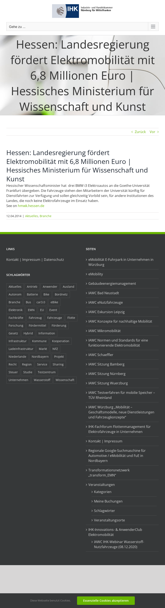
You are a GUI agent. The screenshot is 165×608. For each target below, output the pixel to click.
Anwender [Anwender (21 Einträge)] (50, 287)
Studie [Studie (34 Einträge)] (27, 372)
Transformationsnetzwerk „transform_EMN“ (109, 472)
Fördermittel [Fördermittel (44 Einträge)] (37, 325)
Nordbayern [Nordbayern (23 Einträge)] (40, 357)
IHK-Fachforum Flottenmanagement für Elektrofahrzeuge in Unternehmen (119, 429)
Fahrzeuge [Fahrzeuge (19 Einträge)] (54, 318)
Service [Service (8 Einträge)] (42, 364)
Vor (152, 131)
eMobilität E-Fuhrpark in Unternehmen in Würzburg (120, 262)
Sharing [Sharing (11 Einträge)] (58, 364)
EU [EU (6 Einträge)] (42, 310)
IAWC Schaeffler (100, 354)
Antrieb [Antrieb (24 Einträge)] (32, 287)
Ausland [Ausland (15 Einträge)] (68, 287)
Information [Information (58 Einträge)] (46, 333)
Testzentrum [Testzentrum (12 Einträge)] (47, 372)
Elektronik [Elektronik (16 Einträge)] (15, 310)
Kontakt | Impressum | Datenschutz (35, 259)
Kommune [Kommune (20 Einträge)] (39, 341)
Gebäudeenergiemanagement (112, 283)
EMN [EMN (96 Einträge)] (31, 310)
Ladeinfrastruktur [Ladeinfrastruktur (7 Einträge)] (21, 349)
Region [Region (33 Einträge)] (27, 364)
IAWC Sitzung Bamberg (106, 364)
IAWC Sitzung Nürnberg (107, 373)
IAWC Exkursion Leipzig (106, 312)
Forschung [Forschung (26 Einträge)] (16, 325)
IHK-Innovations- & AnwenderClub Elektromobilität (115, 532)
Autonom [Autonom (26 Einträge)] (15, 294)
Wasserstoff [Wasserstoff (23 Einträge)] (42, 380)
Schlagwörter (104, 510)
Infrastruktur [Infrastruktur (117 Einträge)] (18, 341)
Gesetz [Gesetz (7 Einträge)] (13, 333)
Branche (45, 216)
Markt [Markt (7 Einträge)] (43, 349)
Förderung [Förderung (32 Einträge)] (59, 325)
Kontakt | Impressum (105, 441)
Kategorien (102, 491)
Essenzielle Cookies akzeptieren (106, 601)
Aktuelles (31, 216)
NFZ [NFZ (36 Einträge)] (55, 349)
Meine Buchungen (108, 501)
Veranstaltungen (101, 484)
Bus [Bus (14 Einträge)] (28, 302)
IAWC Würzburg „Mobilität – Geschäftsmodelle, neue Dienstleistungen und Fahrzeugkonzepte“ (121, 412)
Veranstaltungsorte (109, 520)
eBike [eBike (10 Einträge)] (54, 302)
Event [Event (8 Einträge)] (53, 310)
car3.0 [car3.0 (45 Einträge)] (41, 302)
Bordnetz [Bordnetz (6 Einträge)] (61, 294)
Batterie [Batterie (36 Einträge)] (32, 294)
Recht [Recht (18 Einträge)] (13, 364)
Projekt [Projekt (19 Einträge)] (59, 357)
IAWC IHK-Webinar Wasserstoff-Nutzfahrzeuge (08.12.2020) (119, 544)
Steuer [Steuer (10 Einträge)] (13, 372)
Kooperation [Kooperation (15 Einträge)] (60, 341)
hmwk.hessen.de (31, 205)
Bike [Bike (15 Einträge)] (46, 294)
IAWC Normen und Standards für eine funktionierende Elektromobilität (118, 343)
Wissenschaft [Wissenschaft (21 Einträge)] (65, 380)
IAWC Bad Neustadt (103, 293)
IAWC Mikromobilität (104, 330)
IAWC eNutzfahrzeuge (105, 302)
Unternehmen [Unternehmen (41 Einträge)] (18, 380)
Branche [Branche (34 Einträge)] (14, 302)
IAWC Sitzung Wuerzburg (108, 383)
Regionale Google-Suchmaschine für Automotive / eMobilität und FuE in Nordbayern (117, 455)
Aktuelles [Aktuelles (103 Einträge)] (15, 287)
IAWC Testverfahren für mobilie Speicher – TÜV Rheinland (121, 395)
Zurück (140, 131)
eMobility (95, 274)
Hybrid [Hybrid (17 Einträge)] (28, 333)
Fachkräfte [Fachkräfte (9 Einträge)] (16, 318)
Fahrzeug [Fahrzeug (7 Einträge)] (35, 318)
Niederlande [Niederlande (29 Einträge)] (17, 357)
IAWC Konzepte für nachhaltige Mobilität (120, 321)
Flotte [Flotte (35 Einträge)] (71, 318)
